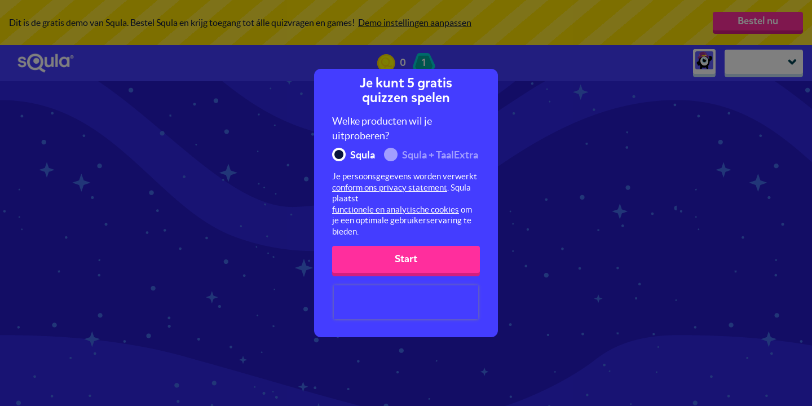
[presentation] (406, 302)
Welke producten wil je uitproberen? (382, 128)
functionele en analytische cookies (395, 209)
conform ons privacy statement (389, 187)
